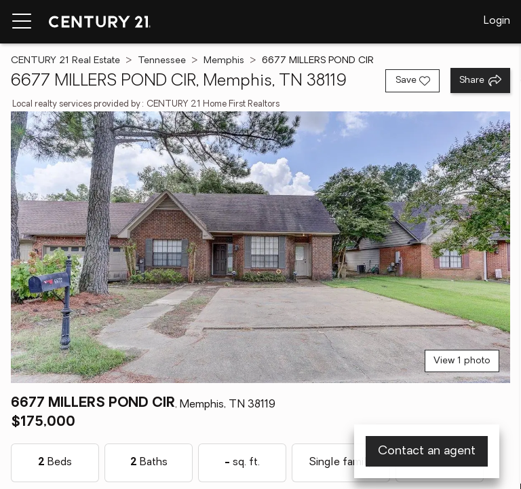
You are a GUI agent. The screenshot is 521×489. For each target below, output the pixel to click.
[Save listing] (412, 80)
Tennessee (162, 61)
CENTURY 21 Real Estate (65, 61)
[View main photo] (260, 247)
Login (497, 21)
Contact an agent (427, 451)
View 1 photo (461, 361)
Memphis (224, 61)
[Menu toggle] (22, 22)
